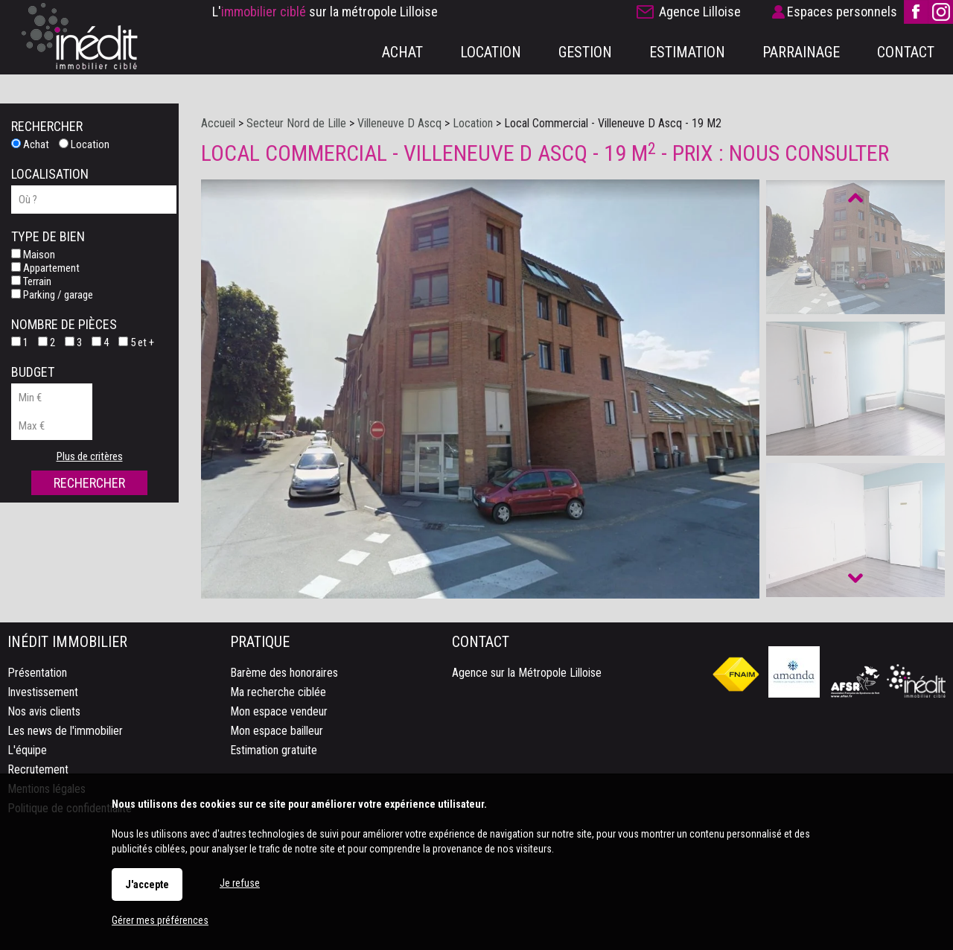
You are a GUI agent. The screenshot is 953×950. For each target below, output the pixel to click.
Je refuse (240, 883)
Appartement (45, 268)
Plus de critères (90, 456)
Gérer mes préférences (160, 920)
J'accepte (147, 884)
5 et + (136, 342)
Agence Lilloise (700, 11)
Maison (33, 254)
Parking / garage (52, 295)
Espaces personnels (842, 11)
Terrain (31, 281)
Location (84, 144)
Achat (30, 144)
